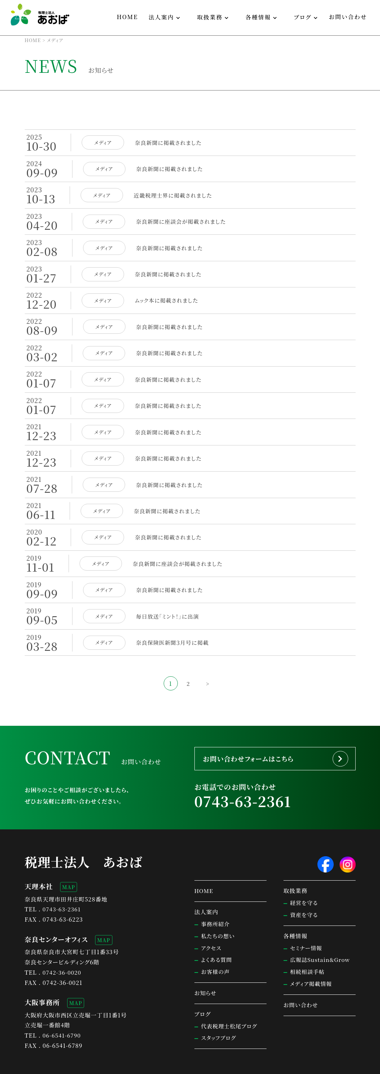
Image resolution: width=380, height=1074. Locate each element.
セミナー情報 (307, 927)
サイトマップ (37, 1065)
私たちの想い (218, 915)
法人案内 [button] (161, 17)
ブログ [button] (302, 17)
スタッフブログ (219, 1017)
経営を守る (304, 882)
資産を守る (304, 894)
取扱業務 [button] (209, 17)
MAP (68, 866)
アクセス (211, 927)
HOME (127, 17)
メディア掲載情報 (312, 963)
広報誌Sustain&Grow (321, 939)
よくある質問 (217, 939)
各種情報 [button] (258, 17)
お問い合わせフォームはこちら (254, 736)
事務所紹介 (216, 903)
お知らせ (205, 972)
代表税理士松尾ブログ (230, 1006)
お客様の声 (216, 951)
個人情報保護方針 (74, 1065)
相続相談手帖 (308, 951)
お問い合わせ (348, 17)
